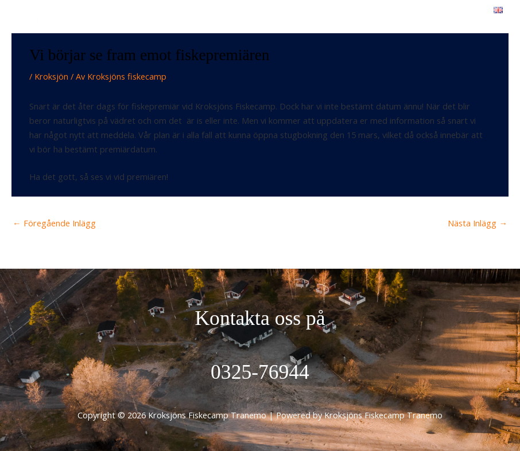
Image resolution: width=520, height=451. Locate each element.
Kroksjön (51, 76)
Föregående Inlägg (54, 223)
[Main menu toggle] (463, 20)
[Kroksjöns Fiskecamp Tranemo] (45, 21)
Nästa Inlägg (477, 223)
